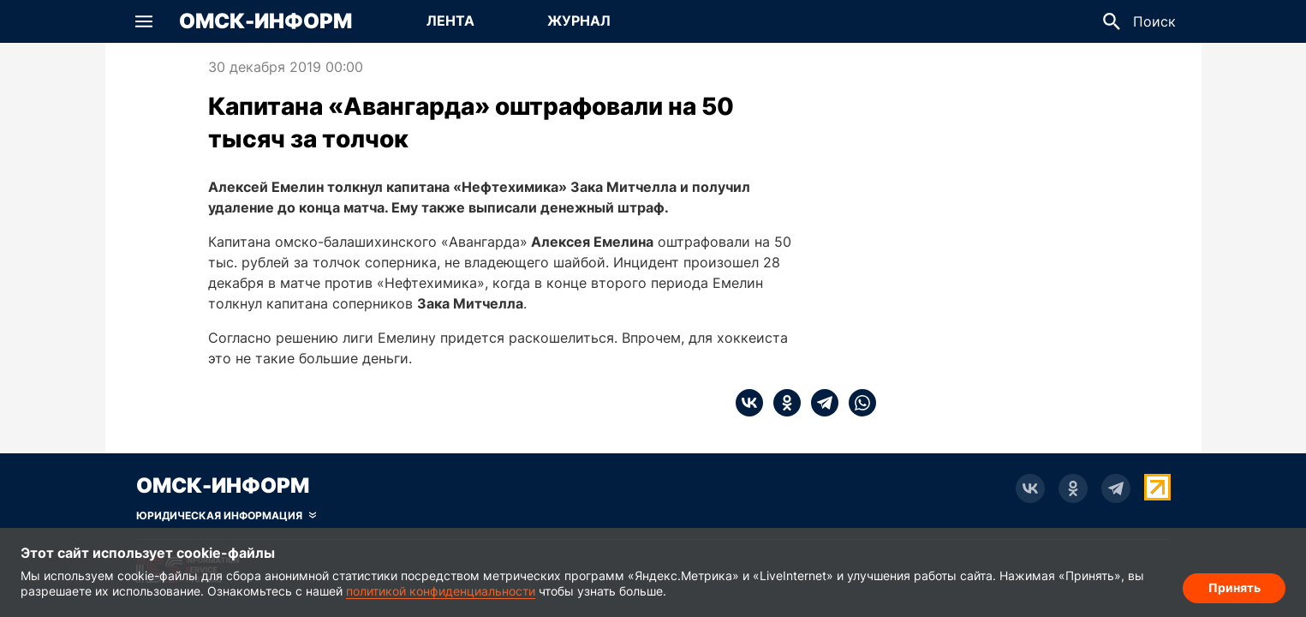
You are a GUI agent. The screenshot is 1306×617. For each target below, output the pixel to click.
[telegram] (819, 402)
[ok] (782, 402)
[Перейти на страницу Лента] (450, 21)
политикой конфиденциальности (440, 591)
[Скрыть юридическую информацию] (226, 516)
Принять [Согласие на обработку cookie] (1234, 587)
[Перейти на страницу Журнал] (579, 21)
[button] (143, 21)
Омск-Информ (265, 21)
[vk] (749, 402)
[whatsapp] (857, 402)
